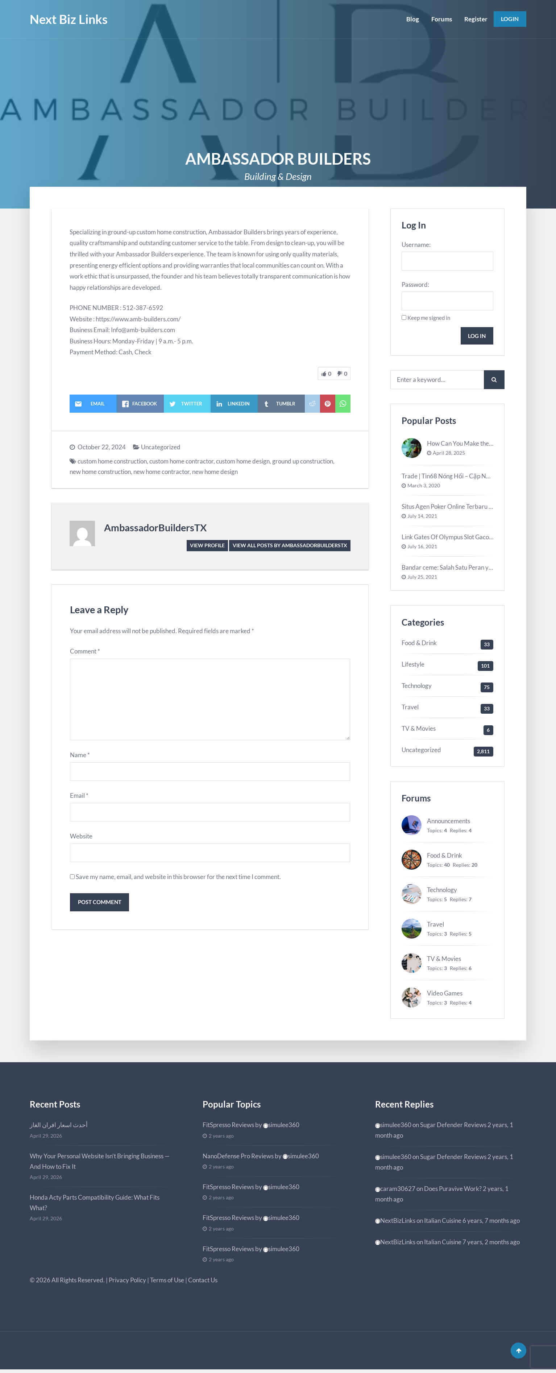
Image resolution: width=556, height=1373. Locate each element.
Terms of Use (167, 1282)
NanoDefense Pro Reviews (238, 1158)
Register (474, 19)
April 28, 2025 (449, 455)
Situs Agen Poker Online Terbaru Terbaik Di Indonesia (473, 508)
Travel (410, 709)
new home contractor (161, 471)
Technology (417, 688)
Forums (440, 19)
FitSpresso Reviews (228, 1127)
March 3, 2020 (423, 488)
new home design (215, 471)
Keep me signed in (428, 319)
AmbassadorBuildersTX (155, 527)
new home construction (100, 471)
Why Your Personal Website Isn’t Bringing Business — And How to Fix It (100, 1163)
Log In (476, 337)
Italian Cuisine (442, 1222)
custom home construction (112, 461)
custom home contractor (181, 461)
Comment (85, 651)
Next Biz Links (69, 19)
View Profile (207, 545)
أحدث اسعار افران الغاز (59, 1127)
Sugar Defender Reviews (453, 1127)
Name (80, 757)
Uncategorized (161, 447)
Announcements (448, 823)
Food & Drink (419, 645)
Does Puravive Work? (453, 1190)
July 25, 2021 (422, 579)
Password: (415, 285)
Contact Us (202, 1282)
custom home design (243, 461)
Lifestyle (413, 666)
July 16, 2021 (422, 549)
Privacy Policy (127, 1282)
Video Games (444, 995)
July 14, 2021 (422, 518)
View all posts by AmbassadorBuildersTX (290, 545)
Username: (416, 244)
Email (79, 798)
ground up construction (302, 461)
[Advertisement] (278, 93)
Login (509, 19)
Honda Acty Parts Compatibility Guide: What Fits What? (94, 1205)
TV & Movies (419, 730)
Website (81, 840)
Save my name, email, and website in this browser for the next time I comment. (178, 881)
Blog (411, 19)
